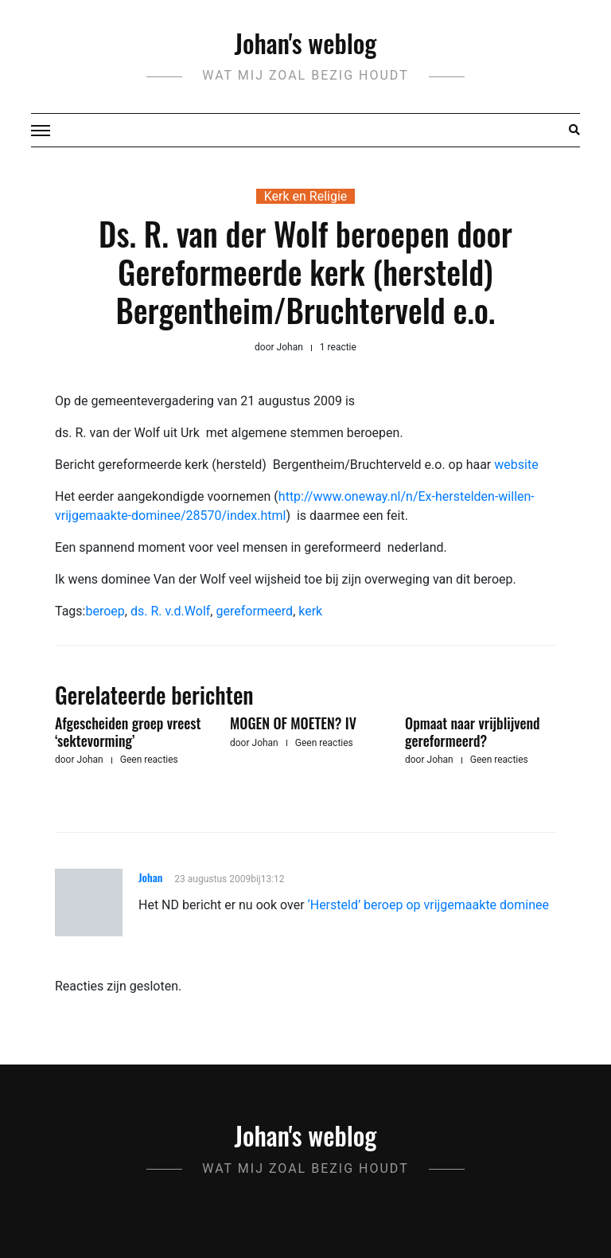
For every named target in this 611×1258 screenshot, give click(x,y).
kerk (310, 611)
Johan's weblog (306, 42)
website (516, 464)
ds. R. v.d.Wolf (170, 611)
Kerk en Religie (306, 196)
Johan (150, 877)
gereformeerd (254, 611)
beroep (104, 611)
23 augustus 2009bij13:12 (229, 879)
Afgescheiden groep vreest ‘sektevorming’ (128, 732)
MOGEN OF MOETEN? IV (293, 723)
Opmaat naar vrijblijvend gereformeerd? (472, 732)
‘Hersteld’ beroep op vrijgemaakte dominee (428, 904)
